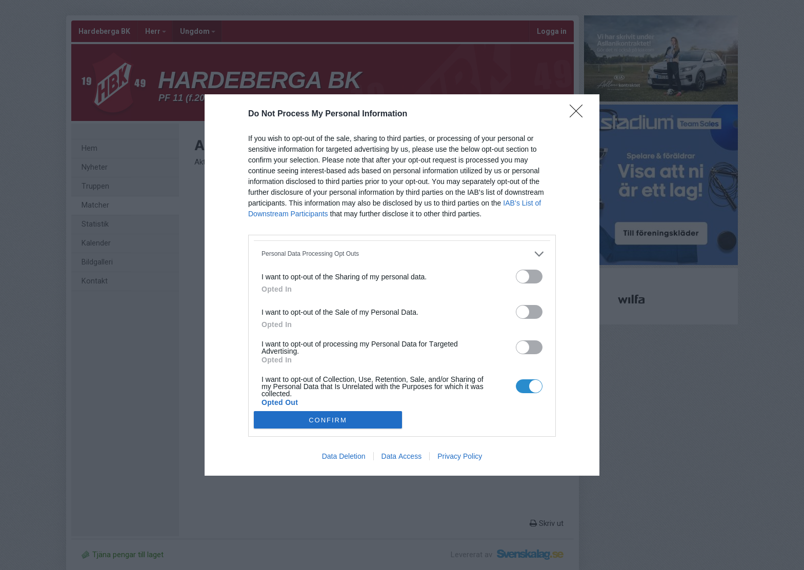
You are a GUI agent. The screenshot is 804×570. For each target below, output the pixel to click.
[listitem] (402, 254)
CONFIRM (328, 419)
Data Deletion (344, 456)
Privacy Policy (459, 456)
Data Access (401, 456)
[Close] (579, 114)
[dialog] (402, 285)
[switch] (529, 276)
